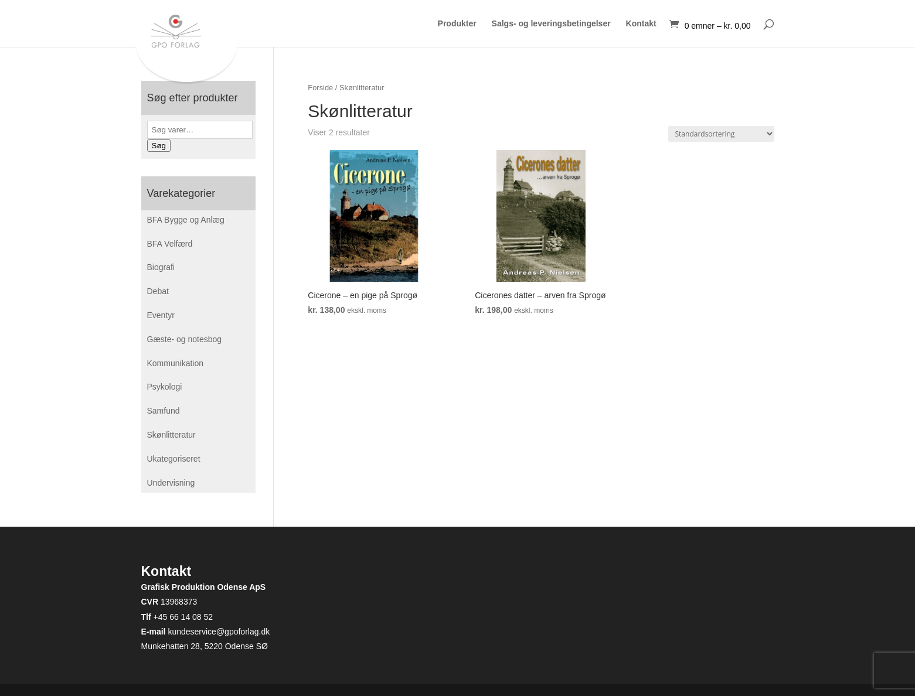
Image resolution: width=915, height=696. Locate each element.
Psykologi (164, 386)
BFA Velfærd (170, 243)
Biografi (161, 267)
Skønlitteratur (171, 434)
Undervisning (171, 482)
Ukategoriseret (173, 458)
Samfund (163, 410)
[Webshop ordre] (721, 134)
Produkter (457, 23)
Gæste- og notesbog (184, 339)
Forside (320, 87)
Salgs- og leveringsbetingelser (551, 23)
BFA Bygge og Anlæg (186, 219)
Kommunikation (175, 363)
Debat (158, 291)
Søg (159, 145)
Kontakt (641, 23)
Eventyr (161, 315)
